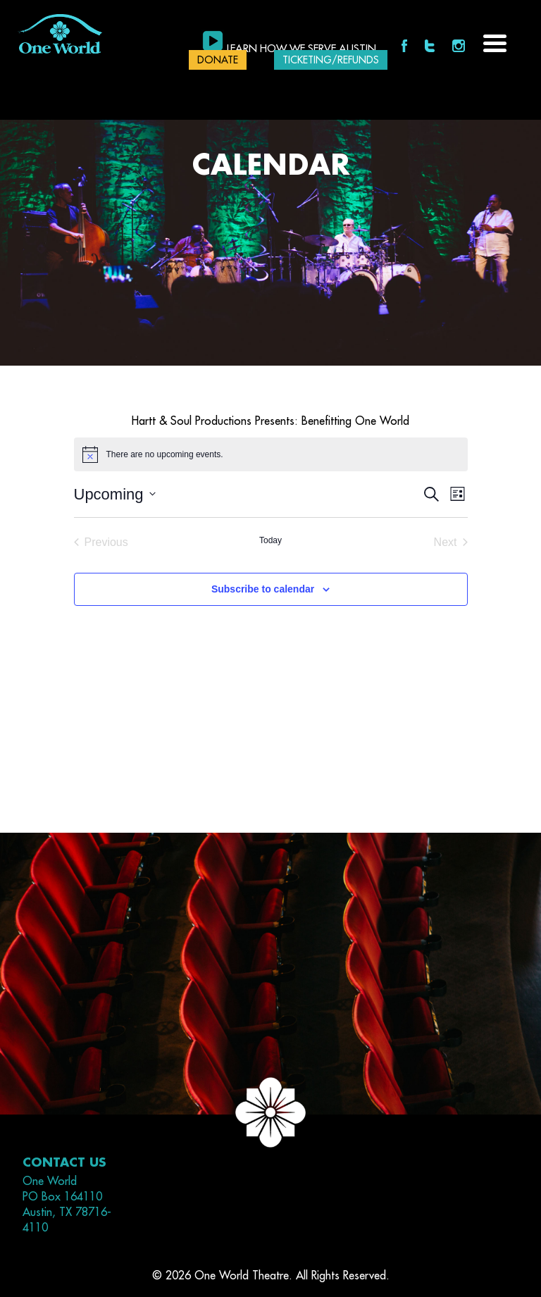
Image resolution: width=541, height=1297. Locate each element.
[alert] (271, 454)
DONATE (217, 60)
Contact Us (64, 1163)
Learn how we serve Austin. (303, 49)
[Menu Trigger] (494, 42)
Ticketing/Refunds (330, 60)
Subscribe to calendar (262, 589)
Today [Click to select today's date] (270, 540)
